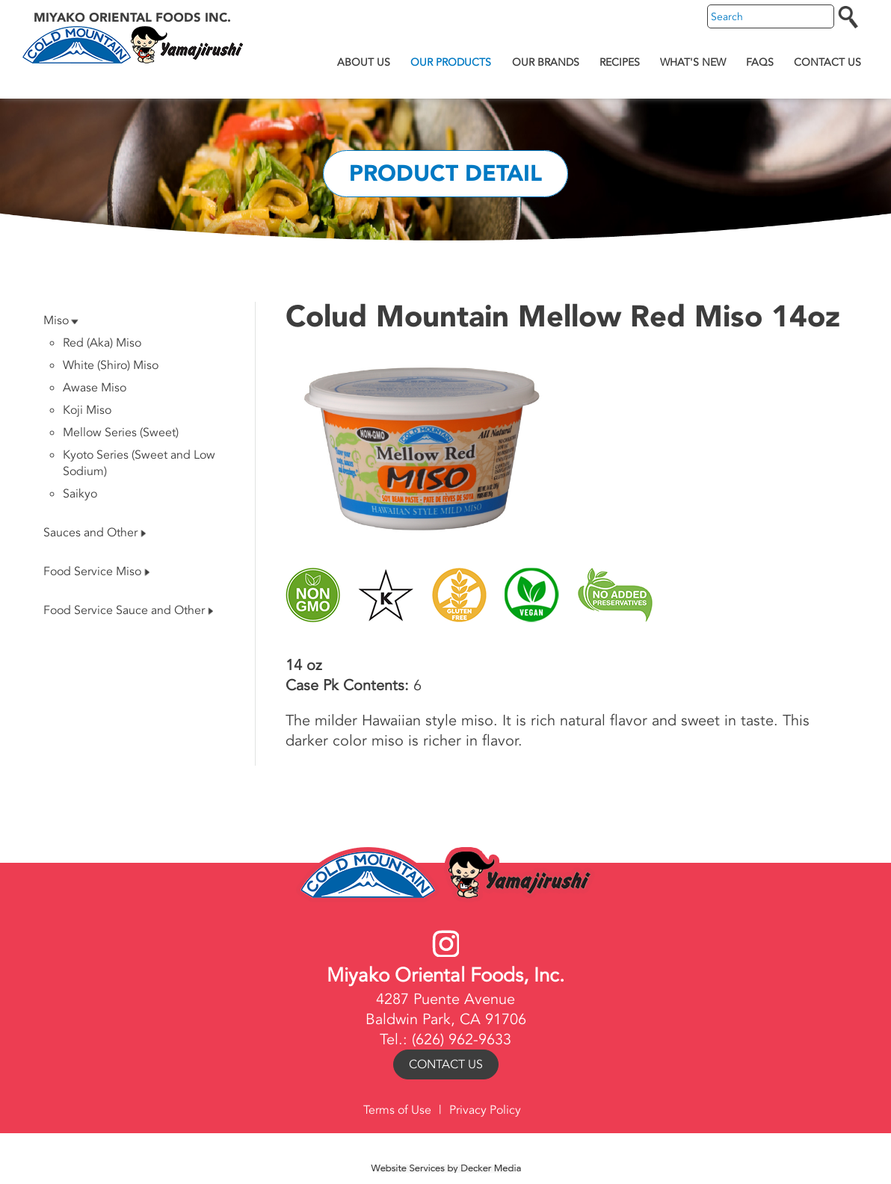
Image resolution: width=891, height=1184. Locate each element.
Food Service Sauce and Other (128, 610)
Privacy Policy (485, 1110)
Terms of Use (397, 1110)
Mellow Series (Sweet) (121, 432)
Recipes (619, 62)
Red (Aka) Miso (102, 343)
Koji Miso (87, 410)
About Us (363, 62)
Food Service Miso (96, 571)
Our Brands (545, 62)
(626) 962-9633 (461, 1039)
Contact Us (827, 62)
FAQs (760, 62)
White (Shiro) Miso (110, 365)
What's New (693, 62)
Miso (60, 320)
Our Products (450, 62)
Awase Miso (94, 387)
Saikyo (80, 494)
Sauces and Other (94, 532)
